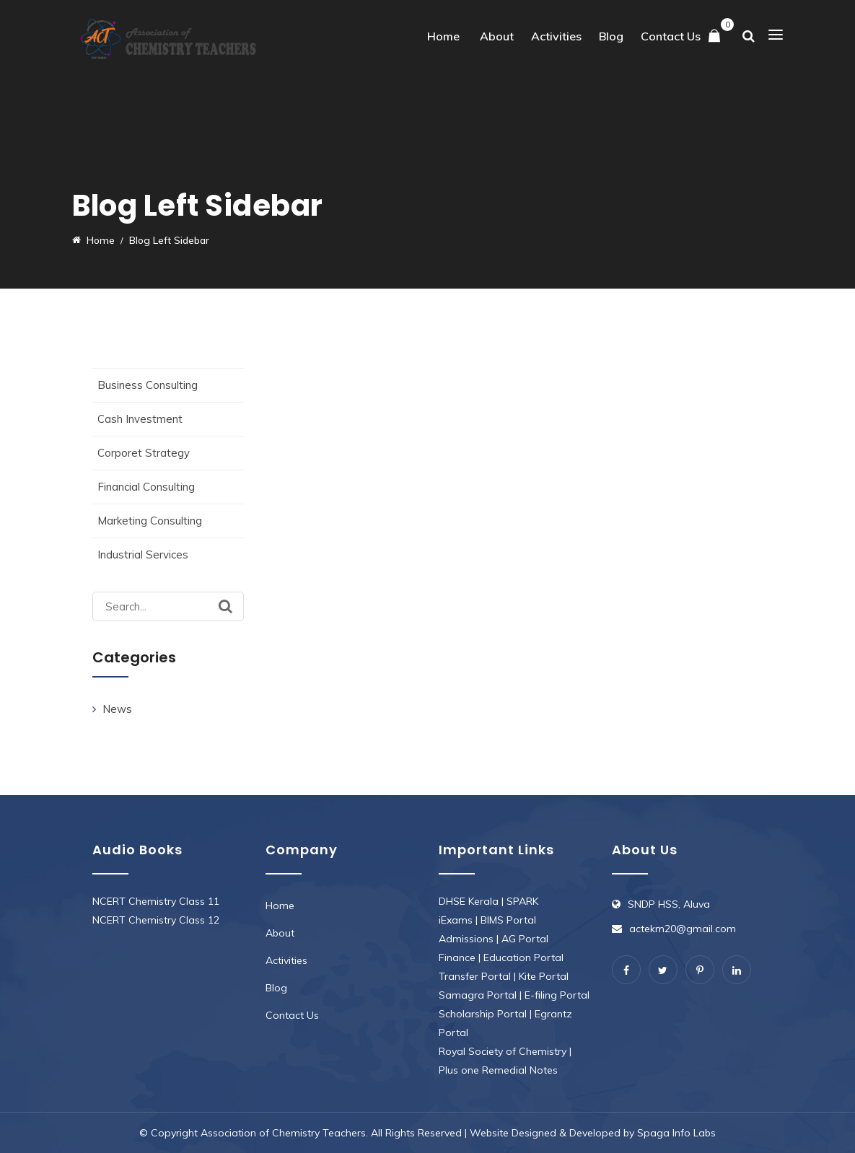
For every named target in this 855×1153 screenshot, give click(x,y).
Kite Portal (544, 976)
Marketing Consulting (149, 520)
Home (443, 36)
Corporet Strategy (143, 453)
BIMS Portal (508, 919)
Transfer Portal (475, 976)
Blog (611, 36)
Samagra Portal (478, 994)
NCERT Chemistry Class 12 (155, 919)
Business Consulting (147, 385)
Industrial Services (142, 554)
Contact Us (671, 36)
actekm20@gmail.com (682, 928)
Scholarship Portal (483, 1013)
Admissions (466, 938)
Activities (556, 36)
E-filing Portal (557, 994)
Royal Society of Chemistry (502, 1051)
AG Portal (524, 938)
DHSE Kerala (469, 901)
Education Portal (523, 957)
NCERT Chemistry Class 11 (155, 901)
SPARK (522, 901)
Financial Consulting (146, 487)
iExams (456, 919)
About (497, 36)
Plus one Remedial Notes (498, 1070)
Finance (457, 957)
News (117, 709)
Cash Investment (140, 419)
